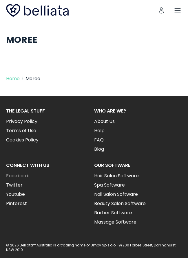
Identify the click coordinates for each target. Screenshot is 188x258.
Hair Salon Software (116, 175)
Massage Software (115, 222)
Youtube (15, 194)
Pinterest (16, 203)
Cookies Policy (22, 140)
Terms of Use (21, 130)
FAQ (99, 140)
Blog (99, 149)
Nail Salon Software (116, 194)
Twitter (14, 185)
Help (99, 130)
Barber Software (113, 212)
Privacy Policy (21, 121)
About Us (104, 121)
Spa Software (109, 185)
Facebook (17, 175)
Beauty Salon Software (120, 203)
